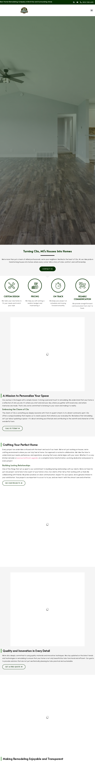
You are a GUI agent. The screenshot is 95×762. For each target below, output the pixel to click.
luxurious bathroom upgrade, (27, 458)
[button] (91, 10)
